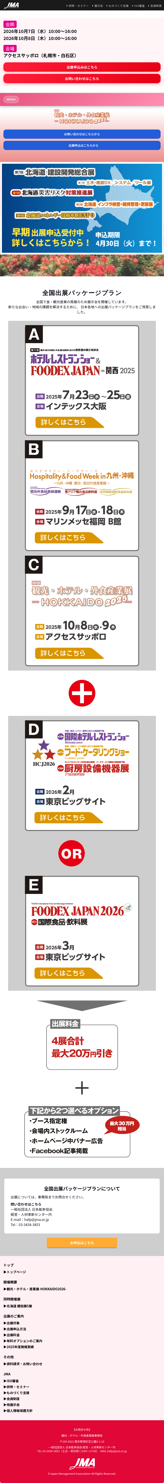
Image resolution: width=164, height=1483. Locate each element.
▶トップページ (14, 1271)
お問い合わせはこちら (82, 78)
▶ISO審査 (11, 1380)
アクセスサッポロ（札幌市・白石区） (41, 55)
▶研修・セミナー (16, 1386)
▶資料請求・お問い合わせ (22, 1363)
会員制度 (156, 6)
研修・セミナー (79, 6)
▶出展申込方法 (14, 1328)
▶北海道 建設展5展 (17, 1305)
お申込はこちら (82, 1242)
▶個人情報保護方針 (18, 1410)
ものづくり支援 (119, 6)
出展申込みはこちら (82, 67)
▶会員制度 (11, 1398)
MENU (11, 99)
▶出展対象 (11, 1322)
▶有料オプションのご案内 (22, 1340)
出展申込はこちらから (83, 145)
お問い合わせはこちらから (82, 134)
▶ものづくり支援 (16, 1392)
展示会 (98, 6)
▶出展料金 (11, 1334)
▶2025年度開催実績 (18, 1346)
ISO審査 (139, 6)
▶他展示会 (11, 1404)
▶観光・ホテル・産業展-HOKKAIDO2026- (34, 1288)
